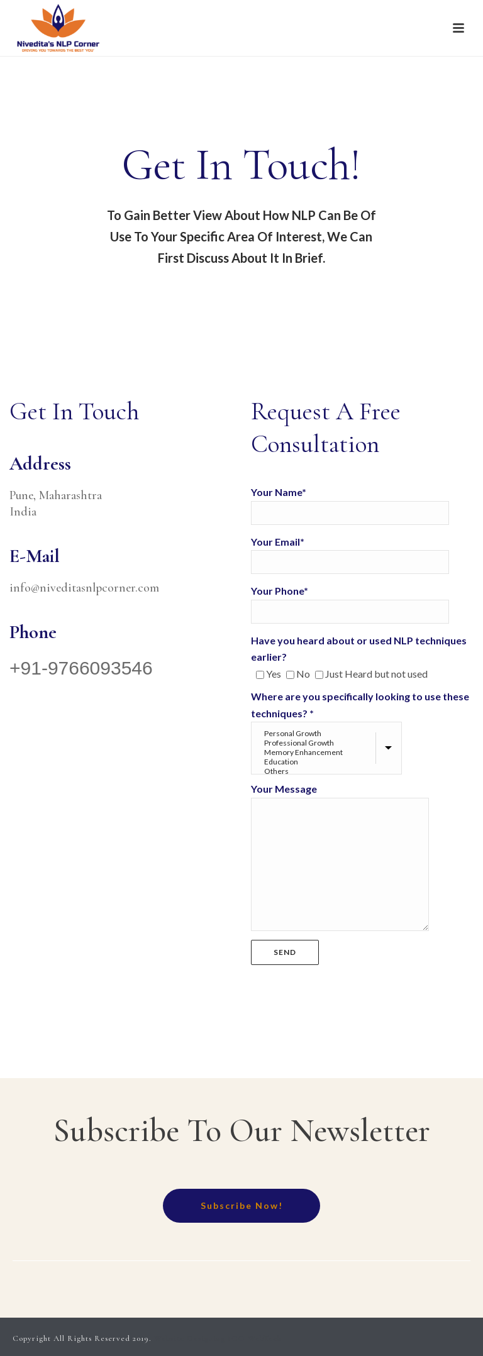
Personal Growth (328, 733)
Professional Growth (328, 742)
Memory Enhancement (328, 752)
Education (328, 761)
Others (328, 771)
